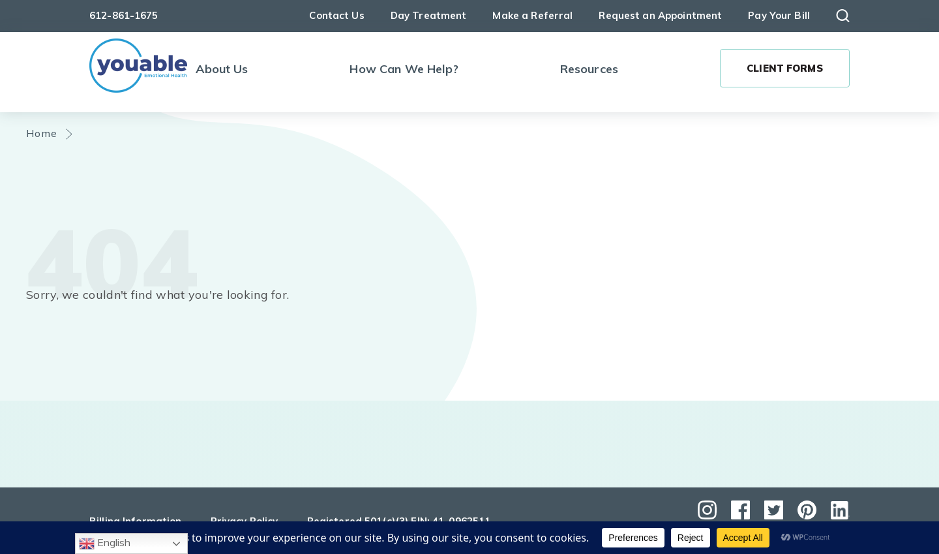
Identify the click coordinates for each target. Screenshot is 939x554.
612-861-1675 (123, 15)
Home (42, 133)
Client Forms (785, 68)
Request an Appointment (660, 15)
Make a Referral (532, 15)
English (104, 543)
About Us (222, 68)
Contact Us (336, 15)
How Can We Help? (404, 68)
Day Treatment (429, 15)
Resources (589, 68)
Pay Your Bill (779, 15)
